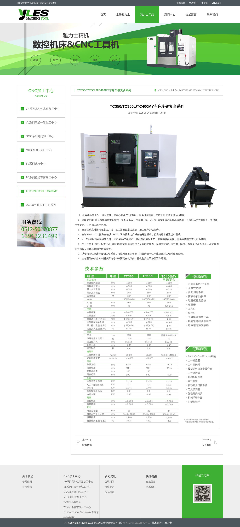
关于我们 (27, 476)
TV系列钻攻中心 (36, 163)
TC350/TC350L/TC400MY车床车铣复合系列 (45, 191)
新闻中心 (169, 14)
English (216, 3)
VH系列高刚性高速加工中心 (43, 108)
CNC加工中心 (170, 90)
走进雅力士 (123, 14)
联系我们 (193, 3)
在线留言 (181, 3)
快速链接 (151, 476)
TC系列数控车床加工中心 (41, 177)
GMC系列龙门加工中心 (40, 136)
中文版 (205, 3)
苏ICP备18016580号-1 (137, 522)
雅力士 (168, 522)
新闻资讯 (110, 476)
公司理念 (27, 486)
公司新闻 (109, 481)
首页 (103, 14)
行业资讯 (109, 486)
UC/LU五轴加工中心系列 (41, 204)
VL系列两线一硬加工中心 (41, 122)
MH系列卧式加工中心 (39, 150)
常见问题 (109, 491)
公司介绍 (27, 481)
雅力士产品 (147, 14)
